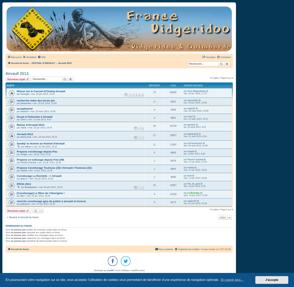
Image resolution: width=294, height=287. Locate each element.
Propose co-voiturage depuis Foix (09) (40, 159)
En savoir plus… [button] (232, 279)
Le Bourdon (193, 193)
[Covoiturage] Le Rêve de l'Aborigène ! (41, 193)
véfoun (28, 146)
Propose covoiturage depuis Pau (37, 151)
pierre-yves (26, 137)
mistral (24, 170)
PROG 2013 (24, 184)
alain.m (24, 178)
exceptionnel (25, 108)
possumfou (26, 103)
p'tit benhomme (194, 143)
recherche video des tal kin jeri (36, 100)
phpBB (110, 270)
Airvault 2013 (17, 73)
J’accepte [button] (271, 279)
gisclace (191, 124)
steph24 (24, 111)
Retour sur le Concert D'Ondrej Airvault (41, 91)
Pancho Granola (28, 162)
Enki (189, 175)
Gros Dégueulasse (196, 91)
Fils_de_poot (193, 184)
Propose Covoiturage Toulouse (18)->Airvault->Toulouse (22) (54, 167)
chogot (24, 154)
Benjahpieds (31, 187)
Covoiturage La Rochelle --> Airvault (39, 175)
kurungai (25, 94)
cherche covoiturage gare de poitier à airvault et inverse (51, 201)
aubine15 (25, 204)
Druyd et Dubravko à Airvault (34, 116)
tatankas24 (192, 134)
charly (23, 127)
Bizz (23, 196)
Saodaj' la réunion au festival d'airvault (41, 143)
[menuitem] (29, 57)
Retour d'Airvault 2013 (30, 124)
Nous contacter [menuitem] (164, 249)
